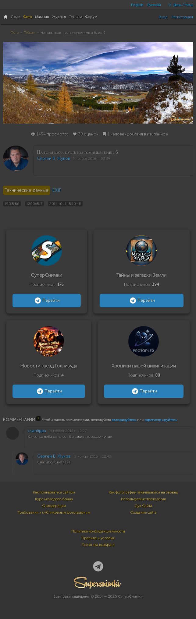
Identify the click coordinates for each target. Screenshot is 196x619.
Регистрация (182, 17)
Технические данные (26, 190)
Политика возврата (98, 545)
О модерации (54, 506)
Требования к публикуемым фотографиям (54, 512)
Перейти (46, 300)
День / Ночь (179, 5)
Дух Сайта (143, 506)
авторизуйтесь (124, 420)
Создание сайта (143, 512)
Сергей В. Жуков (53, 158)
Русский (154, 5)
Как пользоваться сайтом (54, 492)
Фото (15, 33)
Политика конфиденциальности (98, 531)
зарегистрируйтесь (160, 420)
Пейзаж (29, 33)
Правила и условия (98, 538)
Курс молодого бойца (54, 499)
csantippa (37, 430)
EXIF (56, 190)
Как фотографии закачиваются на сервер (143, 492)
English (137, 5)
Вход (163, 17)
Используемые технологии (143, 499)
